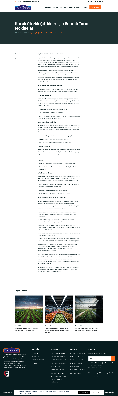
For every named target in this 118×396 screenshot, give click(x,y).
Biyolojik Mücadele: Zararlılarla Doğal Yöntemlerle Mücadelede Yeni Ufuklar (86, 329)
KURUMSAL (55, 7)
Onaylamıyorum (95, 392)
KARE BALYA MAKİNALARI (58, 353)
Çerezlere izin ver (83, 392)
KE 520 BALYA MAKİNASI (76, 357)
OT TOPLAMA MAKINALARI (58, 376)
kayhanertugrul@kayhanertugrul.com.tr (27, 1)
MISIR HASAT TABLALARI (58, 370)
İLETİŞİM (85, 7)
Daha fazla (28, 393)
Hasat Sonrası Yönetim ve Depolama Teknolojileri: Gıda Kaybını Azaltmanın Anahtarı (57, 330)
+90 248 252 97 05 (96, 368)
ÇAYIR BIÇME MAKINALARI (58, 360)
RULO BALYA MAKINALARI (58, 357)
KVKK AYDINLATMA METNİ (109, 392)
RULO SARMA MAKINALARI (58, 363)
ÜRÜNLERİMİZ (64, 7)
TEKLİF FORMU (95, 7)
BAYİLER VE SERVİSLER (74, 7)
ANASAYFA (48, 7)
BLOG (25, 33)
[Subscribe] (113, 358)
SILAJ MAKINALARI (56, 366)
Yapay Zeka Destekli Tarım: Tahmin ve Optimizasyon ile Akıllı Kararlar (26, 329)
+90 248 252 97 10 (96, 370)
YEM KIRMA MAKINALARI (58, 373)
